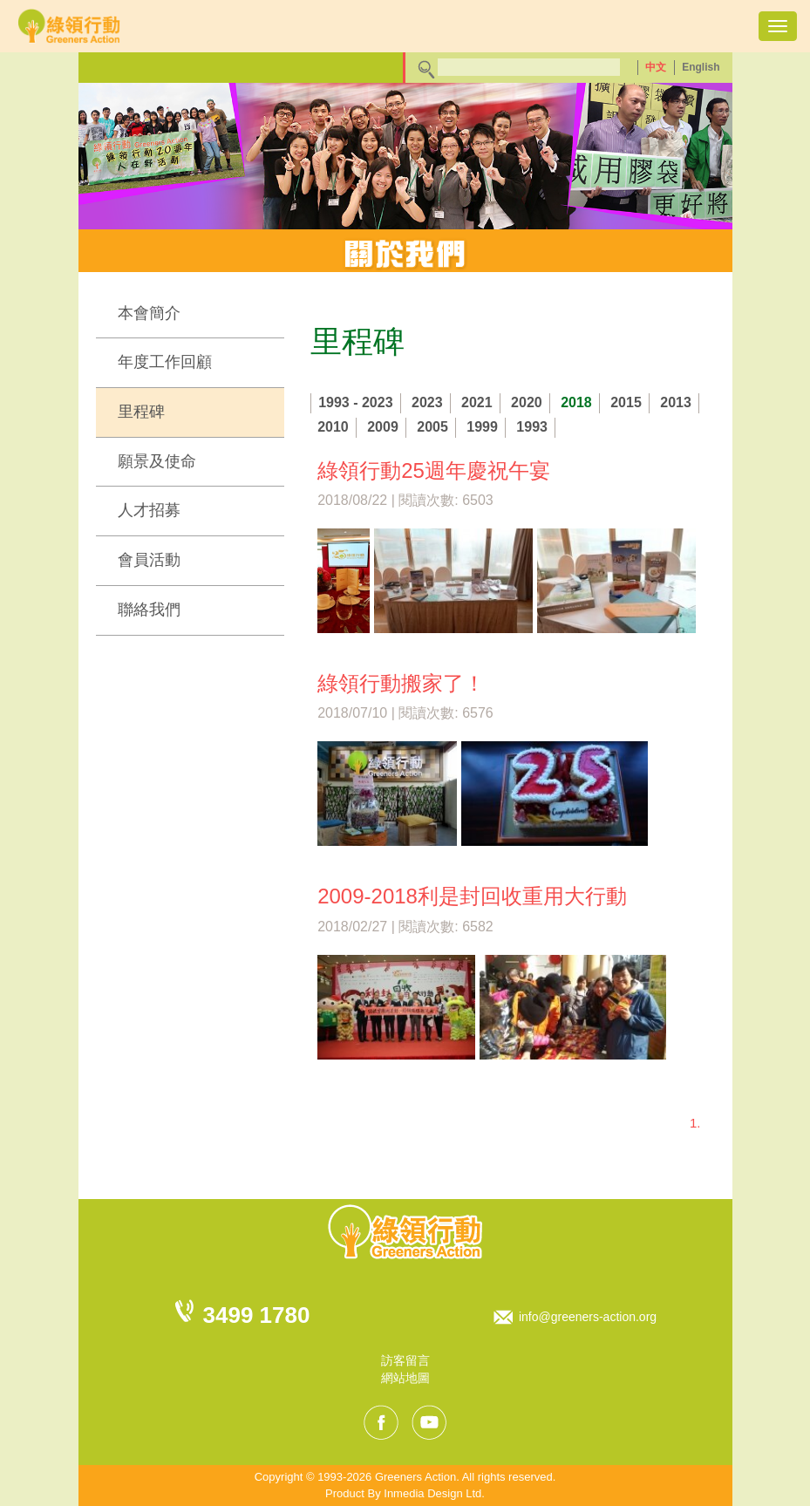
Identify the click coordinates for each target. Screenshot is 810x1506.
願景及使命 (157, 461)
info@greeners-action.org (588, 1317)
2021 (477, 402)
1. (695, 1122)
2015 (626, 402)
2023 (427, 402)
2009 (382, 426)
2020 (526, 402)
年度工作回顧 (165, 362)
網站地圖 (405, 1378)
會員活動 (149, 560)
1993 (532, 426)
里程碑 (141, 411)
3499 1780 (256, 1315)
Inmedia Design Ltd (432, 1493)
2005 (432, 426)
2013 (675, 402)
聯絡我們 (149, 609)
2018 (576, 402)
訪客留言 (405, 1360)
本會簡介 (149, 313)
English (700, 67)
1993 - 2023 (355, 402)
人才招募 (149, 510)
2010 (333, 426)
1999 (482, 426)
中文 (655, 67)
